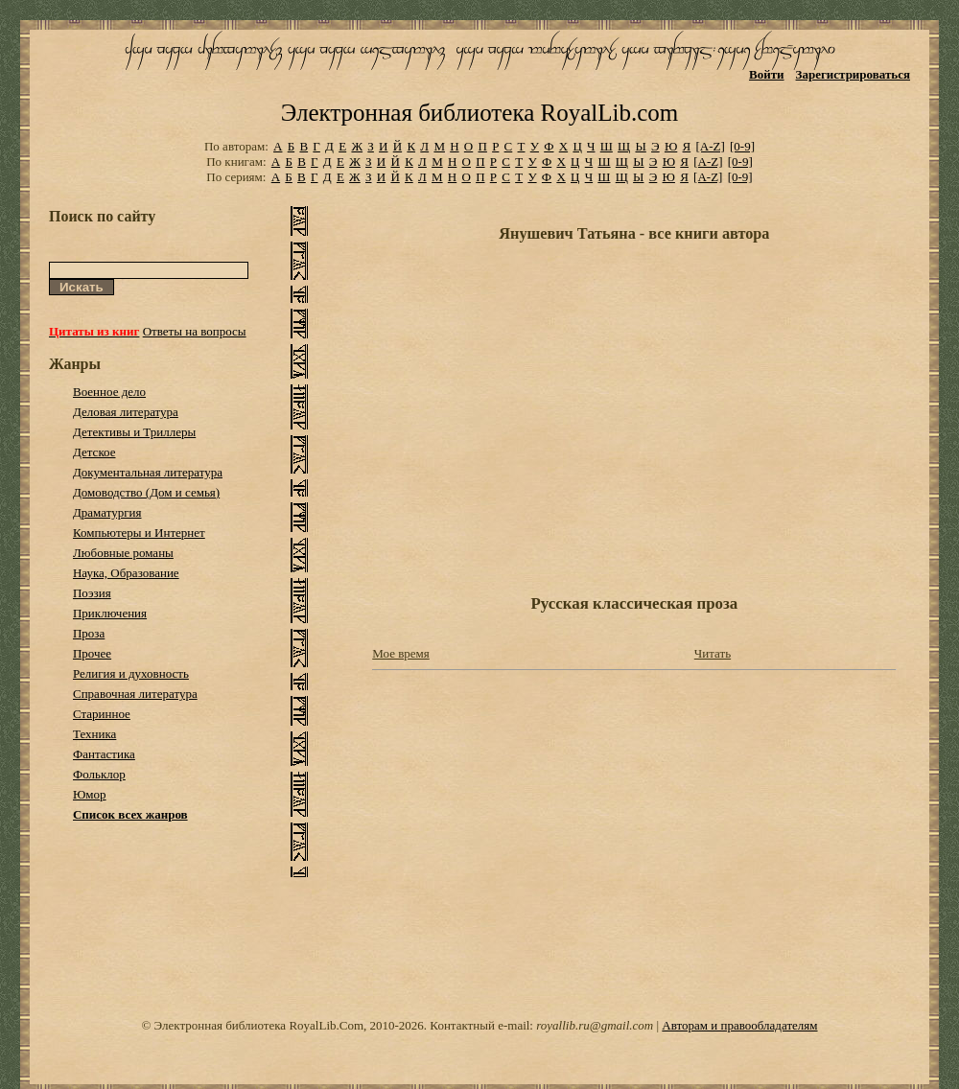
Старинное (101, 714)
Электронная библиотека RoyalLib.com (479, 113)
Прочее (92, 653)
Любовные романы (123, 552)
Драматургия (107, 512)
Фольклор (99, 774)
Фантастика (104, 754)
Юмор (89, 794)
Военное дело (109, 391)
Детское (94, 452)
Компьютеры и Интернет (139, 532)
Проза (89, 633)
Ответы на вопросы (194, 331)
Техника (94, 734)
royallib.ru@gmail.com (594, 1025)
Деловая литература (125, 412)
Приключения (110, 613)
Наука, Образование (126, 573)
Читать (712, 653)
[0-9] (742, 146)
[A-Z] (709, 146)
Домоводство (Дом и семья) (146, 492)
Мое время (401, 653)
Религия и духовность (131, 673)
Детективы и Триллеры (134, 432)
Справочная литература (135, 693)
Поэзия (92, 593)
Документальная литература (147, 472)
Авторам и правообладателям (739, 1025)
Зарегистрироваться (853, 74)
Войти (766, 74)
